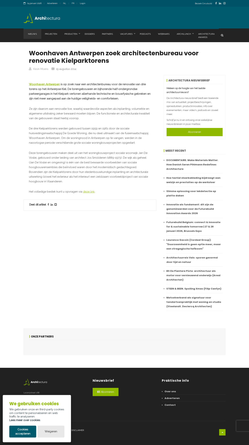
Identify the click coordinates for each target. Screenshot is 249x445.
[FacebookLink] (216, 3)
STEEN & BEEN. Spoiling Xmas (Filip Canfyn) (193, 288)
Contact (170, 405)
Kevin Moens (40, 69)
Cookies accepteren (22, 431)
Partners (107, 34)
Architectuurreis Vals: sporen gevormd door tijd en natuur (192, 260)
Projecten (51, 34)
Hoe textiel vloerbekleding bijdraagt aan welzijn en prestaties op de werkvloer (193, 180)
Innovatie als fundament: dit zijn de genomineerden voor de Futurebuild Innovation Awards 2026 (190, 209)
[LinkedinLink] (220, 3)
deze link (89, 266)
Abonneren (194, 132)
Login (82, 3)
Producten (72, 33)
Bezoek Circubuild (203, 3)
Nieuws (32, 34)
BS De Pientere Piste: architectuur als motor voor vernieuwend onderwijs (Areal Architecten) (193, 275)
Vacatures (127, 33)
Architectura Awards (206, 36)
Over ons (170, 391)
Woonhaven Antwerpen (44, 159)
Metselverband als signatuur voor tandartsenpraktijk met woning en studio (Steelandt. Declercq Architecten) (193, 302)
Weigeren (51, 431)
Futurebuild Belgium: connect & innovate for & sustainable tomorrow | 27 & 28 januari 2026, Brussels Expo (193, 226)
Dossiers (90, 34)
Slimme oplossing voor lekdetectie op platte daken (191, 193)
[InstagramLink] (224, 3)
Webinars (163, 34)
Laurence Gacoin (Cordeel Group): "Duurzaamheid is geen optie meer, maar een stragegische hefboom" (193, 244)
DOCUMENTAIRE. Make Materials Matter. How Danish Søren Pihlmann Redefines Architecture (192, 164)
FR (73, 3)
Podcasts (145, 34)
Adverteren (52, 3)
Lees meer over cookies (24, 420)
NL (64, 3)
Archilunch (185, 33)
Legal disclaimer (74, 430)
